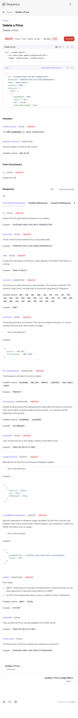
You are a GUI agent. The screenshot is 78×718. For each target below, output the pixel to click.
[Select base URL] (28, 39)
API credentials (14, 132)
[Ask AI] (72, 47)
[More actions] (74, 4)
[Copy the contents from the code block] (67, 47)
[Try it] (69, 38)
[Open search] (65, 4)
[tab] (14, 203)
